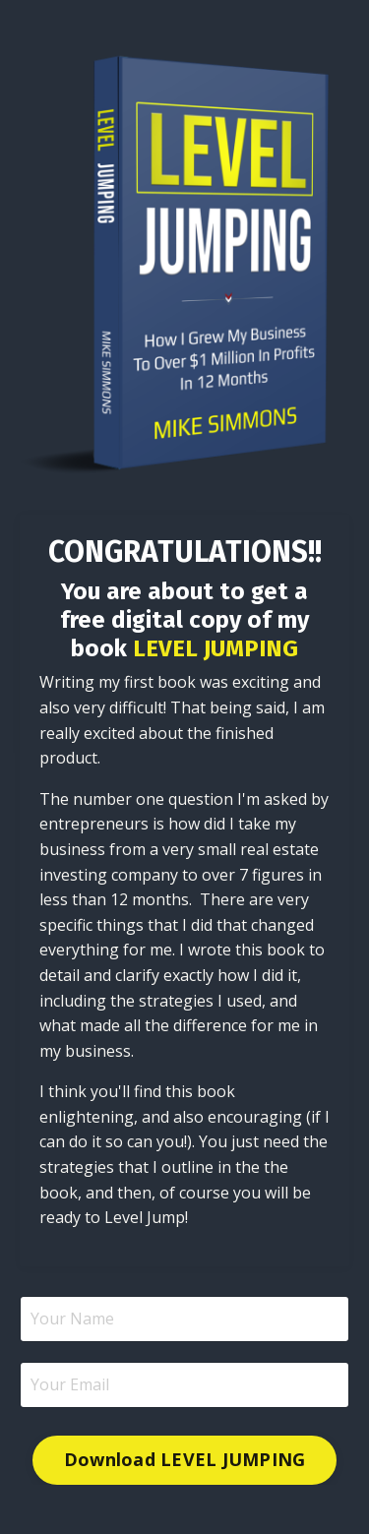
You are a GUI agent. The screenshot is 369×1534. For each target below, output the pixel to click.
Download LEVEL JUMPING (185, 1459)
